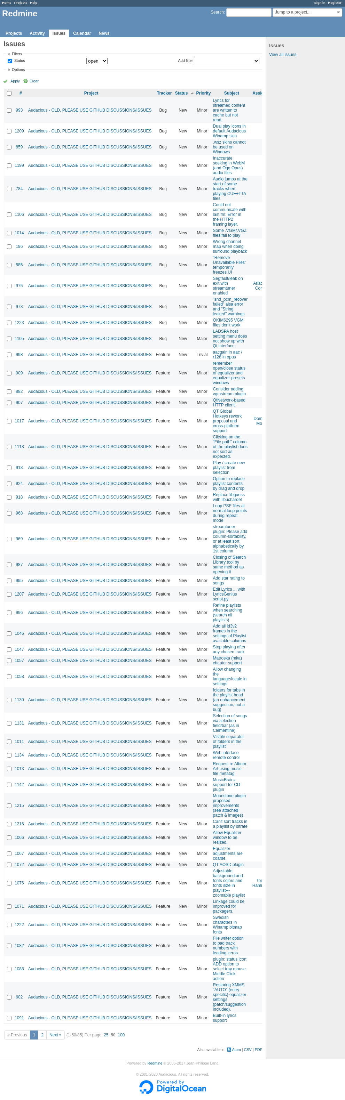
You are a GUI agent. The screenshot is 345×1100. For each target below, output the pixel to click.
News (104, 33)
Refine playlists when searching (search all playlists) (227, 612)
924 (19, 483)
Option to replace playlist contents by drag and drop (229, 483)
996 (19, 612)
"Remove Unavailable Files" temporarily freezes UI (229, 265)
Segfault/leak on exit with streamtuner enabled (228, 286)
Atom (236, 1050)
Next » (55, 1035)
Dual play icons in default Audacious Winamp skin (229, 131)
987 (19, 564)
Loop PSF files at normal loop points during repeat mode (230, 513)
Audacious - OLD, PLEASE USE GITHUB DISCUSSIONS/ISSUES (90, 110)
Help (34, 3)
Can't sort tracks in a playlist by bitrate (230, 824)
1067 (19, 853)
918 (19, 497)
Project (91, 93)
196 (19, 246)
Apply (15, 81)
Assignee (261, 93)
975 (19, 285)
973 (19, 306)
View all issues (282, 54)
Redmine (154, 1063)
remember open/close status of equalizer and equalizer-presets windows (229, 373)
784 (19, 188)
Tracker (164, 93)
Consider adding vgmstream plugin (229, 391)
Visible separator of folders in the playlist (228, 741)
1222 (19, 924)
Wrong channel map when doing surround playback (230, 246)
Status (19, 61)
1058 (19, 676)
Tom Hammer (260, 883)
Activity (37, 33)
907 (19, 402)
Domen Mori (260, 421)
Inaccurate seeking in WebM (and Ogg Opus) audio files (229, 165)
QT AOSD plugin (228, 864)
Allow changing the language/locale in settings (230, 676)
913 (19, 467)
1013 (19, 768)
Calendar (82, 33)
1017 (19, 421)
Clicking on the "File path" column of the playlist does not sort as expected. (230, 447)
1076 (19, 883)
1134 (19, 755)
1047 (19, 649)
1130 (19, 699)
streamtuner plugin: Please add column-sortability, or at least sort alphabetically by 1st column (230, 538)
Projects (21, 3)
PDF (258, 1050)
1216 (19, 824)
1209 (19, 131)
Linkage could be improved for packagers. (229, 906)
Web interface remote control (226, 755)
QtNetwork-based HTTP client (229, 402)
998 (19, 354)
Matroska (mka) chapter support (227, 660)
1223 (19, 322)
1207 (19, 594)
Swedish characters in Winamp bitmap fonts (227, 925)
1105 (19, 338)
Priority (203, 93)
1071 (19, 906)
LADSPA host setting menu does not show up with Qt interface (230, 338)
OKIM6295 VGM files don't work (228, 322)
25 (106, 1035)
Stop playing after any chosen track (229, 649)
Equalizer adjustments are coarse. (228, 853)
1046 (19, 633)
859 (19, 147)
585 (19, 264)
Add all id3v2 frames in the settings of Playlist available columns (229, 633)
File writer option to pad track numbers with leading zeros (228, 945)
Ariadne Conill (260, 286)
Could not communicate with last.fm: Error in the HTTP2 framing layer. (229, 214)
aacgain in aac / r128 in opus (227, 354)
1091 (19, 1018)
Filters (17, 54)
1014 (19, 232)
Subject (231, 93)
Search (217, 12)
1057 (19, 660)
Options (18, 69)
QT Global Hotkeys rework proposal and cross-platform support (227, 421)
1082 (19, 945)
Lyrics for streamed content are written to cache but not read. (229, 110)
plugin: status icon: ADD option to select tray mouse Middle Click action (230, 969)
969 (19, 538)
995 (19, 580)
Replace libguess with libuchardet (229, 497)
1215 (19, 805)
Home (6, 3)
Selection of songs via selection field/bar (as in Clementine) (230, 723)
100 (121, 1035)
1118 (19, 446)
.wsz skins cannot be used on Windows (229, 147)
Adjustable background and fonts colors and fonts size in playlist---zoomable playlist (229, 883)
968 (19, 513)
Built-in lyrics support (224, 1018)
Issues (59, 33)
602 (19, 997)
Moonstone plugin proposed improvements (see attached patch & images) (229, 805)
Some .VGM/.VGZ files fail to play (230, 233)
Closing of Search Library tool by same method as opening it (229, 564)
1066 (19, 837)
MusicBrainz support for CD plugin (226, 784)
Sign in (320, 3)
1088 (19, 968)
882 (19, 391)
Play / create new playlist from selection (229, 467)
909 (19, 373)
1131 (19, 723)
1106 (19, 214)
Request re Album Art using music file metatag (229, 768)
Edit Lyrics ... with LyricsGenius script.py (229, 594)
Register (335, 3)
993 (19, 110)
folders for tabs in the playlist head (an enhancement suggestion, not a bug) (229, 700)
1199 (19, 165)
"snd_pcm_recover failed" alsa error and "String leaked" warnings (230, 306)
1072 (19, 864)
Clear (34, 81)
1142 (19, 784)
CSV (248, 1050)
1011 (19, 741)
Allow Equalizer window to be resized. (227, 837)
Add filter (185, 60)
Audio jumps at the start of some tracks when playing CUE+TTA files (230, 189)
